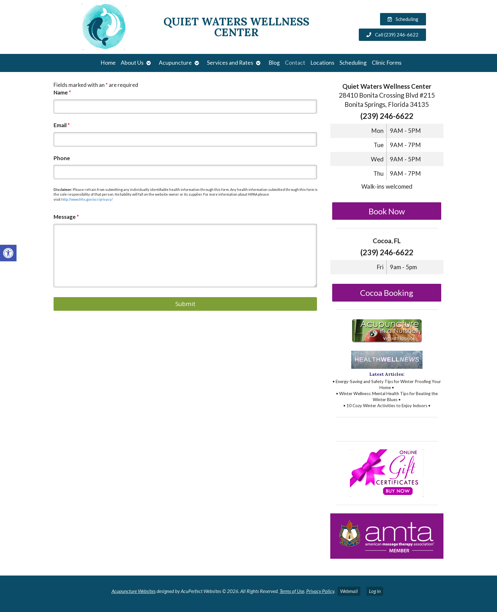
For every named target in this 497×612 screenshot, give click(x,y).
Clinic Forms (387, 62)
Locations (322, 62)
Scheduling (353, 62)
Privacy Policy (320, 591)
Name (62, 92)
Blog (274, 62)
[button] (8, 253)
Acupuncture (175, 62)
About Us (132, 62)
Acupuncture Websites (134, 591)
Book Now (387, 211)
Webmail (349, 591)
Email (62, 125)
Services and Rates (230, 62)
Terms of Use (292, 591)
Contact (295, 62)
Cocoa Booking (386, 292)
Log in (375, 591)
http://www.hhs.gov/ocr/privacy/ (87, 199)
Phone (62, 158)
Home (108, 62)
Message (66, 216)
